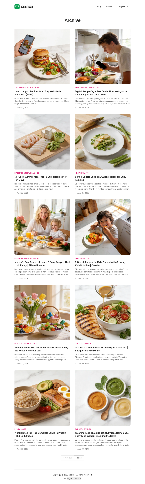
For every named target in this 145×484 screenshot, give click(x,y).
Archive (109, 6)
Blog (99, 6)
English (123, 6)
